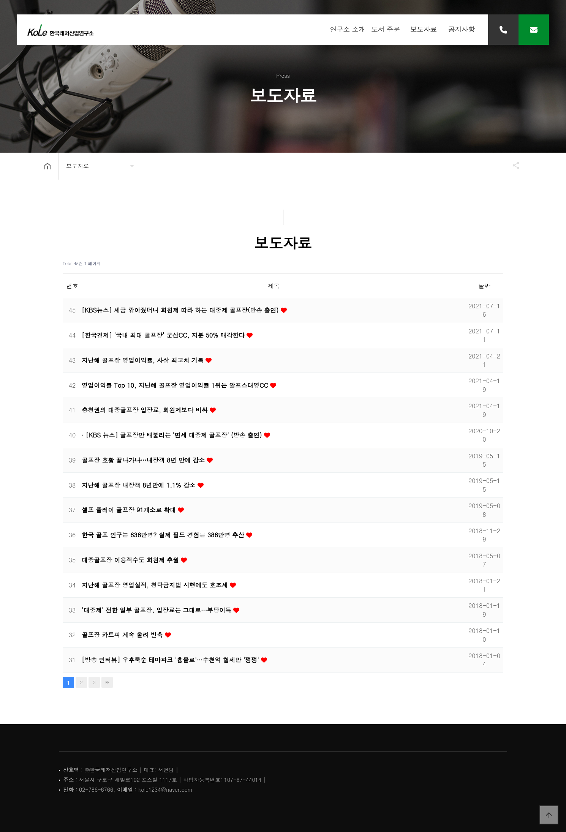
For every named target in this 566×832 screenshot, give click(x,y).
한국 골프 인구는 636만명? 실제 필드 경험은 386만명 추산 (164, 534)
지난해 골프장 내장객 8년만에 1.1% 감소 (140, 485)
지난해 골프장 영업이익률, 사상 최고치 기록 (144, 360)
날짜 (484, 285)
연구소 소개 (347, 30)
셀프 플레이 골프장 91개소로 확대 (130, 509)
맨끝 (107, 682)
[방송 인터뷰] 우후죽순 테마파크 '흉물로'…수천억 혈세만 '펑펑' (171, 659)
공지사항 (461, 30)
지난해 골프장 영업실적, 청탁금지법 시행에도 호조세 (156, 585)
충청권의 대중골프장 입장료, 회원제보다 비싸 (146, 410)
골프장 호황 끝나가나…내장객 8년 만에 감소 (144, 460)
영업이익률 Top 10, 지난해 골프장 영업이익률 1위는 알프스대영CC (176, 385)
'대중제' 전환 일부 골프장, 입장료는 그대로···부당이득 (157, 610)
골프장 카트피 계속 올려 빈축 (123, 634)
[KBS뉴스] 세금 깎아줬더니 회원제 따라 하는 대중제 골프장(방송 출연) (181, 310)
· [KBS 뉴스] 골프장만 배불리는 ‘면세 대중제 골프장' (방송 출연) (173, 435)
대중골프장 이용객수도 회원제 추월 (131, 560)
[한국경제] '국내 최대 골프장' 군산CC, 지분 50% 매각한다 (164, 335)
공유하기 (512, 165)
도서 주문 (385, 30)
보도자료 (423, 30)
